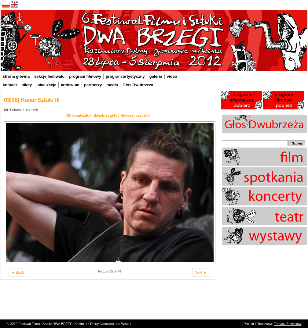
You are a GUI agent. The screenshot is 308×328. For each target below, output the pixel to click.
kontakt (10, 85)
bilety (26, 85)
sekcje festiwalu (49, 76)
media (112, 85)
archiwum (70, 85)
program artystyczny (125, 76)
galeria (155, 76)
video (172, 76)
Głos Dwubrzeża (138, 85)
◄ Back (17, 272)
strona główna (16, 76)
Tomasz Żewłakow (288, 324)
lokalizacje (46, 85)
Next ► (201, 272)
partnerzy (93, 85)
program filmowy (85, 76)
